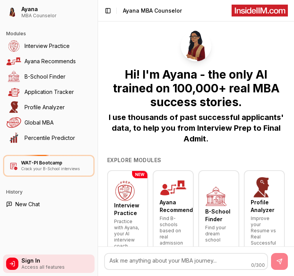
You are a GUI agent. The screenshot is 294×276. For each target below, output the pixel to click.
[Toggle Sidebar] (98, 138)
